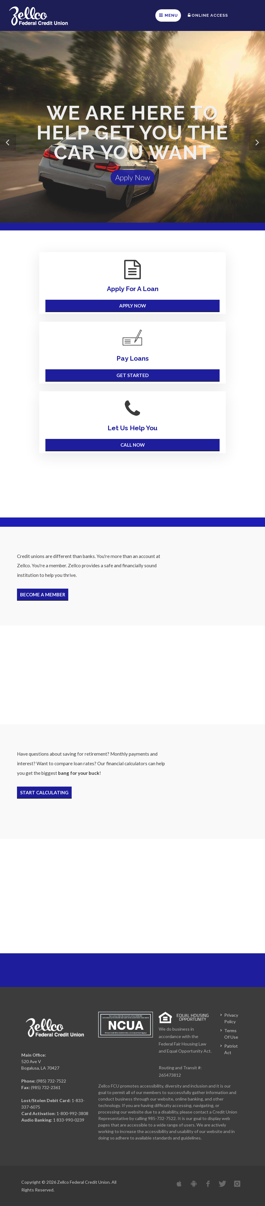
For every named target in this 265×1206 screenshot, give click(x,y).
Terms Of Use (231, 1034)
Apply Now (132, 180)
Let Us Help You (132, 428)
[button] (8, 142)
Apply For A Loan (132, 289)
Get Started (132, 374)
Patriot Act (231, 1049)
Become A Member (42, 594)
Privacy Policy (231, 1018)
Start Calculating (44, 792)
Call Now (132, 444)
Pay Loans (132, 358)
